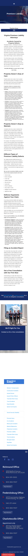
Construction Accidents (12, 390)
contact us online (19, 295)
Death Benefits (10, 404)
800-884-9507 (11, 482)
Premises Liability (11, 431)
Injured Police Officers (12, 396)
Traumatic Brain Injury (12, 398)
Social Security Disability (13, 412)
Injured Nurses (10, 393)
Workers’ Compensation (13, 388)
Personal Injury (10, 418)
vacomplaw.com (6, 552)
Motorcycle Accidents (12, 423)
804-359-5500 (11, 477)
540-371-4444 (11, 503)
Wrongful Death (11, 439)
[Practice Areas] (14, 30)
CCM (12, 553)
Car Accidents (10, 421)
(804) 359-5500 (8, 295)
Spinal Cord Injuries (12, 406)
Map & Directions (7, 486)
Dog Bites (9, 442)
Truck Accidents (11, 401)
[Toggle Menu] (26, 451)
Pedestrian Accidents (12, 429)
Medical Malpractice (12, 426)
